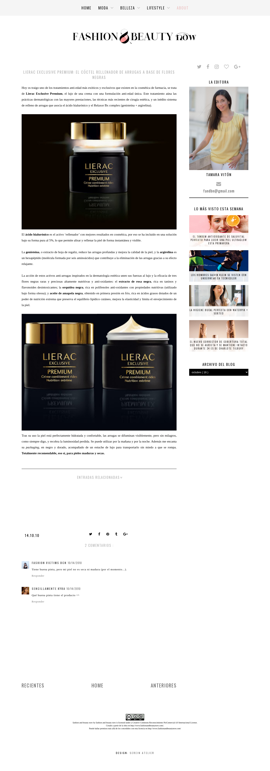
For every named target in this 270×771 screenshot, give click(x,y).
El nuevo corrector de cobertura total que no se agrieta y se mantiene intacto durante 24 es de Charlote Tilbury (219, 345)
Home (98, 685)
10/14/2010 (75, 563)
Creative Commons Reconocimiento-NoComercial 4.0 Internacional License (164, 722)
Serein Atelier (142, 753)
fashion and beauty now (106, 722)
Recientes (33, 685)
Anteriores (164, 685)
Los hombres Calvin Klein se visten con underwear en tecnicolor (219, 276)
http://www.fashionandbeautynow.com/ (146, 725)
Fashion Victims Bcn (49, 563)
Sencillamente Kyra (48, 588)
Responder (38, 575)
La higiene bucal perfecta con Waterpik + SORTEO (219, 311)
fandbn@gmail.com (219, 191)
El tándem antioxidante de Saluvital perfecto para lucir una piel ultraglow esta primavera (219, 240)
